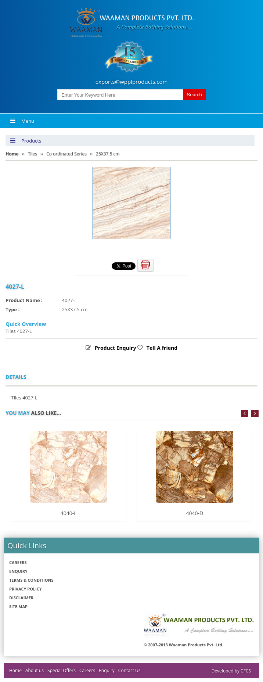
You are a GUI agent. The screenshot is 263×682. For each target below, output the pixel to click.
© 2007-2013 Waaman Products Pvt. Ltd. (183, 644)
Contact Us (129, 670)
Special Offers (61, 670)
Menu (22, 121)
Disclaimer (21, 597)
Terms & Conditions (31, 580)
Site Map (18, 606)
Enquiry (18, 571)
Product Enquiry (115, 347)
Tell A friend (162, 347)
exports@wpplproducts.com (132, 81)
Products (25, 140)
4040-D (194, 513)
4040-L (69, 513)
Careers (18, 562)
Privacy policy (25, 589)
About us (34, 670)
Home (15, 670)
